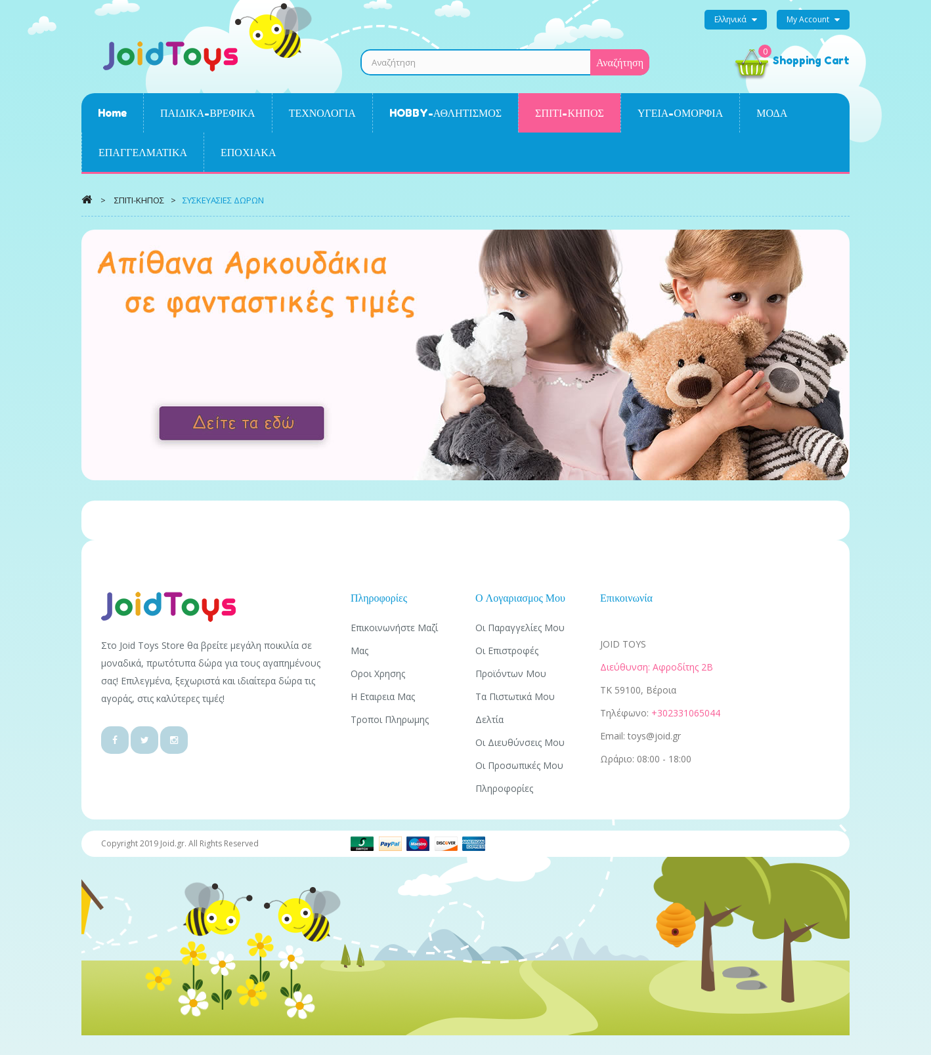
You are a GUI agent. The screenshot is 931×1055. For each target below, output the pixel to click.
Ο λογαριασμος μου (520, 597)
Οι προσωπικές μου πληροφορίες (519, 777)
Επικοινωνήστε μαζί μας (394, 639)
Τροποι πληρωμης (390, 719)
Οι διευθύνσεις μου (520, 742)
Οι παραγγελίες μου (520, 627)
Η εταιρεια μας (383, 696)
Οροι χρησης (378, 673)
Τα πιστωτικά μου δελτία (515, 708)
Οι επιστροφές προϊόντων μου (510, 662)
